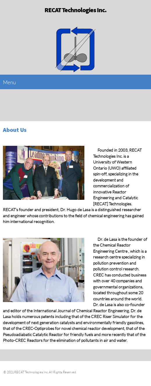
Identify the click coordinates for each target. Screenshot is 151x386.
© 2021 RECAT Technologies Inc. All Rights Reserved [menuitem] (39, 372)
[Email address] (142, 105)
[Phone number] (130, 105)
